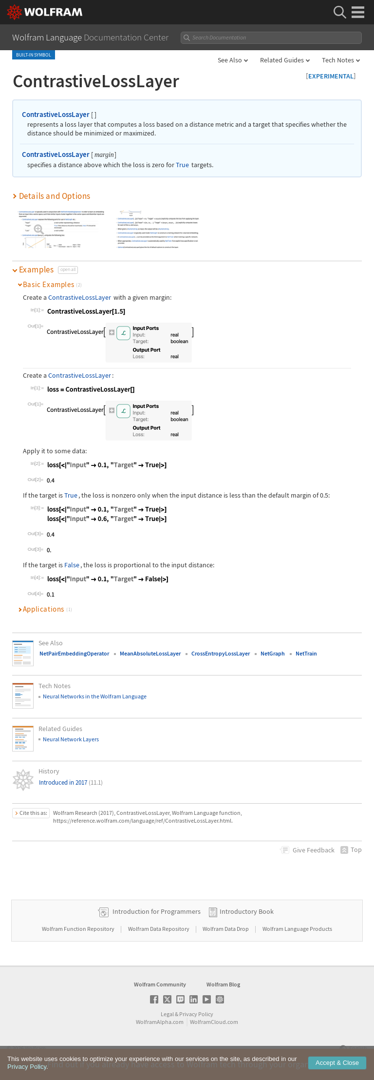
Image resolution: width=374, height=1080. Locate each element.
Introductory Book (247, 911)
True (182, 165)
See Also (230, 60)
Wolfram (35, 1048)
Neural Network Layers (71, 739)
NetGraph (273, 653)
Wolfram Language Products (297, 928)
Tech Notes (338, 60)
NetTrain (306, 653)
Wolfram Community (160, 984)
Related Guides (282, 60)
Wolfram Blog (223, 984)
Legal (167, 1014)
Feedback (314, 850)
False (71, 564)
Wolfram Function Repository (78, 928)
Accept (337, 1066)
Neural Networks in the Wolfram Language (95, 696)
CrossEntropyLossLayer (220, 653)
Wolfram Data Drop (226, 928)
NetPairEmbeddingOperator (74, 653)
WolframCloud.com (214, 1021)
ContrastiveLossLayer (56, 114)
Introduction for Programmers (156, 911)
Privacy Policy (196, 1014)
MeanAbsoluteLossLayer (150, 653)
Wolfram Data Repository (159, 928)
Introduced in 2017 (71, 782)
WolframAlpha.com (160, 1021)
